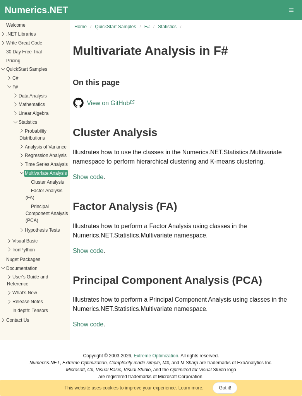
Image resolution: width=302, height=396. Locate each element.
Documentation (22, 268)
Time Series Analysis (46, 164)
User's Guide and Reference (27, 280)
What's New (24, 292)
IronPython (23, 250)
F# (15, 87)
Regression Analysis (46, 155)
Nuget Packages (23, 259)
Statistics (28, 122)
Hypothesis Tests (42, 230)
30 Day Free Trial (24, 52)
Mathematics (32, 104)
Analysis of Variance (46, 147)
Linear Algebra (33, 113)
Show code (88, 177)
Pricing (13, 60)
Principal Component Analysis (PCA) (47, 213)
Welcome (16, 25)
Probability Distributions (32, 134)
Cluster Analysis (47, 182)
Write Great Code (24, 43)
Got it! (225, 388)
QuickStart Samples (26, 69)
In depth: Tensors (30, 310)
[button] (292, 10)
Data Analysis (33, 96)
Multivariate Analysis (46, 173)
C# (15, 78)
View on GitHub (111, 103)
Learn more (190, 388)
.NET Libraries (21, 34)
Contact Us (17, 320)
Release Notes (27, 301)
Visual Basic (25, 241)
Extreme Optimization (156, 355)
